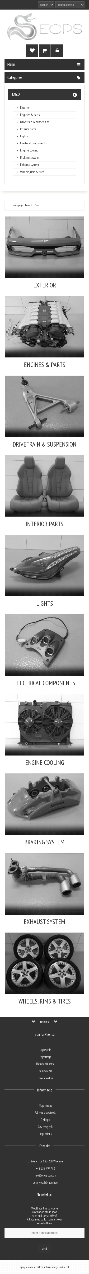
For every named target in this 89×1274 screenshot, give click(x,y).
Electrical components (33, 143)
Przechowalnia (45, 1078)
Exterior (25, 108)
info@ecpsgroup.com (45, 1175)
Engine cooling (29, 150)
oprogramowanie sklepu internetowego (39, 1267)
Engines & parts (30, 115)
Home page (17, 205)
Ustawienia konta (45, 1064)
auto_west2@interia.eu (45, 1183)
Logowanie (45, 1050)
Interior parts (28, 129)
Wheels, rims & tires (32, 172)
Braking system (29, 158)
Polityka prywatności (45, 1113)
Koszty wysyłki (45, 1127)
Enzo (16, 94)
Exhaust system (29, 165)
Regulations (45, 1134)
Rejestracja (45, 1057)
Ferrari (28, 205)
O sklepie (45, 1120)
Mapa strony (45, 1106)
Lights (24, 136)
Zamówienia (45, 1071)
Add (44, 1249)
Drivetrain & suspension (35, 122)
